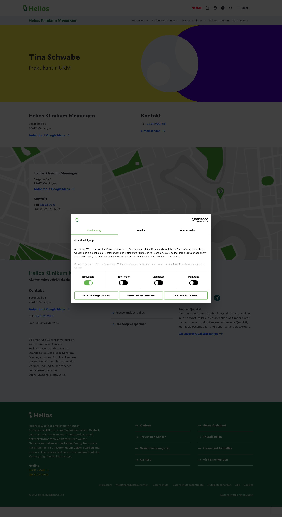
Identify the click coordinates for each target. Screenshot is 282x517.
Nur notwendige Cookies (96, 295)
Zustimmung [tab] (94, 230)
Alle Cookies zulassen (186, 295)
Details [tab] (141, 230)
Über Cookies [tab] (187, 230)
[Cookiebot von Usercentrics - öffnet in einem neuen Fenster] (194, 220)
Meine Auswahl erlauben (141, 295)
